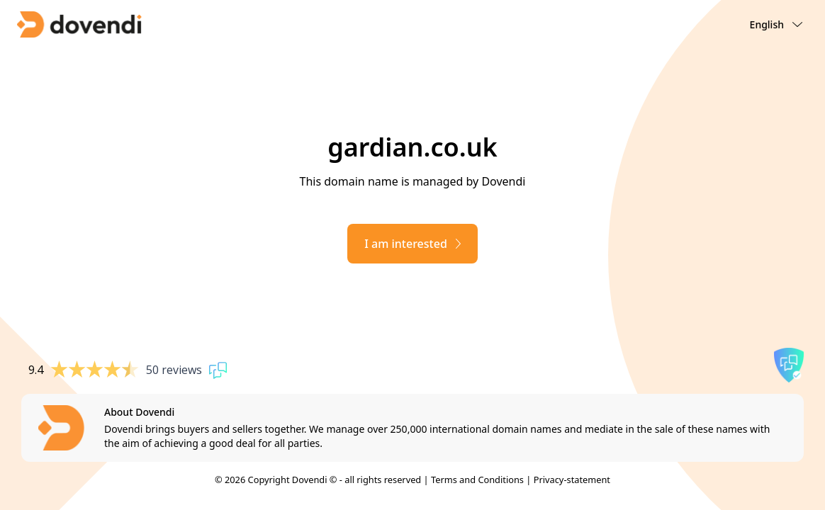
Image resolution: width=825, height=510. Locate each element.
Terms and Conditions (477, 479)
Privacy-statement (572, 479)
